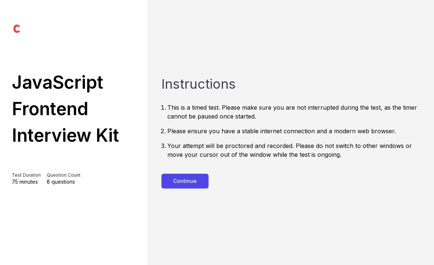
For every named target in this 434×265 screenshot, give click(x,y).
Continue (185, 181)
